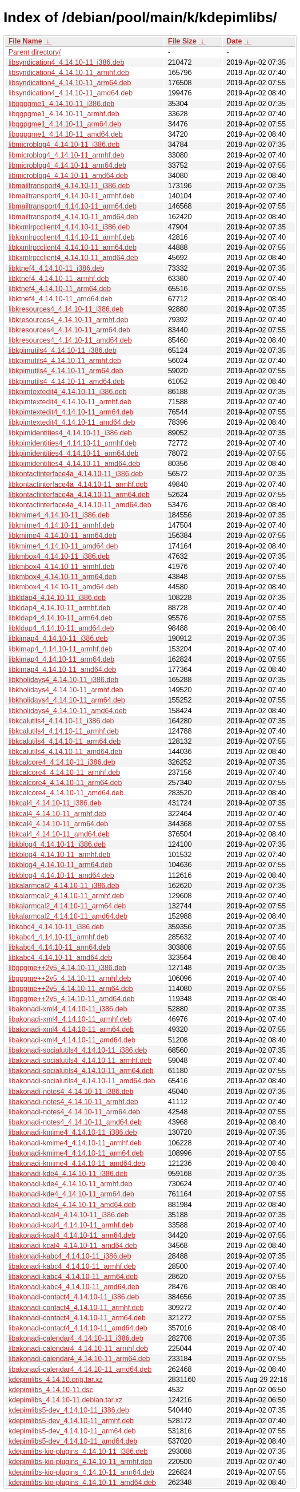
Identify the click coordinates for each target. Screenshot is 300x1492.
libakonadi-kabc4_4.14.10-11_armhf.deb (72, 1266)
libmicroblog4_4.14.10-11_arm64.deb (67, 165)
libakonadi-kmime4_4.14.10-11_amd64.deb (76, 1163)
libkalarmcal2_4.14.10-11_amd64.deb (68, 916)
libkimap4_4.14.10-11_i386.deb (58, 638)
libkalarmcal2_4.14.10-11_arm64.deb (67, 906)
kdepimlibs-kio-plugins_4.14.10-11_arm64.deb (81, 1472)
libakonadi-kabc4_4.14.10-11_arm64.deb (73, 1276)
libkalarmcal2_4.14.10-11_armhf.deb (66, 896)
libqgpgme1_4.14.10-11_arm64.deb (64, 124)
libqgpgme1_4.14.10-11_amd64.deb (65, 134)
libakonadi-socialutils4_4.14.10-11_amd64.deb (81, 1081)
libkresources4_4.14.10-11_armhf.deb (68, 320)
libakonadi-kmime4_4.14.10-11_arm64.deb (76, 1153)
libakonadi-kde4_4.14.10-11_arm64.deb (71, 1194)
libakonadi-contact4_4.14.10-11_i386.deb (73, 1297)
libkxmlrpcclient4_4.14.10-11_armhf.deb (71, 237)
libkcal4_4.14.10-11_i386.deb (54, 803)
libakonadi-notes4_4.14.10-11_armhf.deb (73, 1101)
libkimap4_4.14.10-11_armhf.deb (60, 649)
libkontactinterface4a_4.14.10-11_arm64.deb (79, 494)
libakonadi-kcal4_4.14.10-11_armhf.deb (70, 1225)
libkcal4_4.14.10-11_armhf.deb (57, 813)
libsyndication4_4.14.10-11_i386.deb (66, 62)
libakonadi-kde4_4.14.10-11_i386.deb (68, 1173)
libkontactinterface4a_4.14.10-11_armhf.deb (78, 484)
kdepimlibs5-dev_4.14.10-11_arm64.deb (72, 1431)
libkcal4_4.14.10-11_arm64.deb (58, 824)
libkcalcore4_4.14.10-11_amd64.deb (66, 793)
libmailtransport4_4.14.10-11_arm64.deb (72, 206)
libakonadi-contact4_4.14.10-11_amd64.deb (77, 1328)
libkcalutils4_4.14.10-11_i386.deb (61, 721)
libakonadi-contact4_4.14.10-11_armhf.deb (76, 1307)
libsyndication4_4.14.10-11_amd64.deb (70, 93)
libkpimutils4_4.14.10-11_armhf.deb (64, 360)
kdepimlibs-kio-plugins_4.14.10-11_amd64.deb (82, 1482)
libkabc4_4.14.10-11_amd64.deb (60, 957)
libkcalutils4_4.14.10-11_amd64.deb (65, 751)
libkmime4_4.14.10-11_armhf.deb (61, 525)
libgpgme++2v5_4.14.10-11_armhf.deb (69, 978)
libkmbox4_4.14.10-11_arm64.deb (62, 576)
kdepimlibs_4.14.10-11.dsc (50, 1389)
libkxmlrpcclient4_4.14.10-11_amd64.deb (73, 257)
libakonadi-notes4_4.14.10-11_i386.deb (70, 1091)
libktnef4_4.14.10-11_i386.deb (56, 268)
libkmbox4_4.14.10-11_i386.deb (59, 556)
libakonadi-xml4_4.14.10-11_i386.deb (67, 1009)
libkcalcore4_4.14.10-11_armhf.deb (64, 772)
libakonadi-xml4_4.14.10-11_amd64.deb (72, 1040)
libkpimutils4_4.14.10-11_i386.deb (62, 350)
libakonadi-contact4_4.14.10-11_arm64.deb (77, 1318)
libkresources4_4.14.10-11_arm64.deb (69, 330)
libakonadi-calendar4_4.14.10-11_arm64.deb (79, 1358)
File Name (25, 41)
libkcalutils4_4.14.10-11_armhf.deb (63, 731)
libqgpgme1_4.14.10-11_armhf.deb (63, 114)
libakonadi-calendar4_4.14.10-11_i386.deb (75, 1338)
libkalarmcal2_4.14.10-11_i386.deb (63, 885)
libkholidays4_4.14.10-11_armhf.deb (65, 690)
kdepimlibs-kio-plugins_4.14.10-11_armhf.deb (80, 1461)
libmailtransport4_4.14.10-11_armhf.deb (71, 196)
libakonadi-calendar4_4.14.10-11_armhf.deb (78, 1348)
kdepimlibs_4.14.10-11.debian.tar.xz (65, 1400)
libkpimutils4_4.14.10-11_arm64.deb (65, 371)
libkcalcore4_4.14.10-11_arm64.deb (65, 782)
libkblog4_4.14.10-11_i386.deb (57, 844)
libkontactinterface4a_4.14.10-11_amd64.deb (79, 505)
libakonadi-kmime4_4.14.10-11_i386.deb (72, 1132)
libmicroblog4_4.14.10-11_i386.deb (64, 144)
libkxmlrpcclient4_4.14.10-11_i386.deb (69, 227)
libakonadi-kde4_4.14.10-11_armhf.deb (70, 1184)
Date (234, 41)
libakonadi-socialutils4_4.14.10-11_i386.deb (77, 1050)
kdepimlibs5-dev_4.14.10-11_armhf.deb (71, 1421)
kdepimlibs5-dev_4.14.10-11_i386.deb (68, 1410)
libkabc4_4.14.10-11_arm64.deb (59, 947)
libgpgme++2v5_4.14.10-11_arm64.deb (70, 988)
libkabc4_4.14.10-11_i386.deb (56, 927)
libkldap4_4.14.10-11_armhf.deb (59, 608)
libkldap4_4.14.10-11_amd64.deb (61, 628)
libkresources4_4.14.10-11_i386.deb (66, 309)
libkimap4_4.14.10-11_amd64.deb (62, 669)
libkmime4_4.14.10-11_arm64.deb (62, 535)
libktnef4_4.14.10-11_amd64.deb (60, 299)
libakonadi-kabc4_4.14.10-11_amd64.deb (73, 1287)
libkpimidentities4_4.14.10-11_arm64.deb (73, 453)
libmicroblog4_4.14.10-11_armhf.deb (66, 155)
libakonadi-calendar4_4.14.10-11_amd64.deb (80, 1369)
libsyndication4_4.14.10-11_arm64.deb (69, 83)
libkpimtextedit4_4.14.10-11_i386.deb (67, 391)
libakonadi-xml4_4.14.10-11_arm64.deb (71, 1029)
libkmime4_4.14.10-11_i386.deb (59, 515)
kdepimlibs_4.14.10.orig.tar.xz (55, 1379)
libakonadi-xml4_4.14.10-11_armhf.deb (70, 1019)
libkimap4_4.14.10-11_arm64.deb (61, 659)
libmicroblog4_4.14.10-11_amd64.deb (68, 175)
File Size (182, 41)
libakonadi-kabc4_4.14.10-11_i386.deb (69, 1256)
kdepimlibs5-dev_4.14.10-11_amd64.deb (72, 1441)
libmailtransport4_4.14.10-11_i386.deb (69, 185)
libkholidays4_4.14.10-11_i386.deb (63, 679)
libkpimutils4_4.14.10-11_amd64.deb (66, 381)
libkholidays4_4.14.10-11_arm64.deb (66, 700)
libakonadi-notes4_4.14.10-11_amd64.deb (75, 1122)
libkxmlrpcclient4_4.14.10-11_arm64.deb (72, 247)
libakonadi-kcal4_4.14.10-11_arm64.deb (72, 1235)
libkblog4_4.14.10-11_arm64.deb (60, 864)
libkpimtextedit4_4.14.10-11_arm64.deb (70, 412)
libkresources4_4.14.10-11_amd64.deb (70, 340)
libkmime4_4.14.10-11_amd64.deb (63, 546)
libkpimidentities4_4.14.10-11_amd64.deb (74, 463)
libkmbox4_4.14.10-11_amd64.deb (63, 587)
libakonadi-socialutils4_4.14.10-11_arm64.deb (80, 1070)
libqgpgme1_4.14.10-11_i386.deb (61, 103)
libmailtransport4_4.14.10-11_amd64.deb (73, 217)
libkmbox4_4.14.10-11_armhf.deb (61, 566)
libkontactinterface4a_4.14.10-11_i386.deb (75, 474)
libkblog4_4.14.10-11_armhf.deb (59, 854)
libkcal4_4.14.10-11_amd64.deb (59, 834)
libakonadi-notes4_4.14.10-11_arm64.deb (74, 1112)
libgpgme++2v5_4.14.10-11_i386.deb (67, 967)
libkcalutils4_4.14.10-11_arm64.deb (64, 741)
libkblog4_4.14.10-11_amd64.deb (61, 875)
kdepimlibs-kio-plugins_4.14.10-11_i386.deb (78, 1451)
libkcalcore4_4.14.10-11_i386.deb (61, 762)
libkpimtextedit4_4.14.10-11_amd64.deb (71, 422)
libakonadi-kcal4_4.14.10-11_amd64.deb (72, 1245)
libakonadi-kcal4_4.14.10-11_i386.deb (68, 1215)
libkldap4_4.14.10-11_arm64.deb (60, 618)
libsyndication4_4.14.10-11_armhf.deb (68, 72)
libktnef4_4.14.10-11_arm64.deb (59, 288)
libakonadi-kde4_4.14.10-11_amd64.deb (72, 1204)
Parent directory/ (34, 52)
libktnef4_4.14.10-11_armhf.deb (58, 278)
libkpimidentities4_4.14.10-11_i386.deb (70, 433)
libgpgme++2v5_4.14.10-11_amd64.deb (71, 999)
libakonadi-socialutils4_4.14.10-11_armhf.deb (80, 1060)
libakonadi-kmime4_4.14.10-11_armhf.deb (75, 1143)
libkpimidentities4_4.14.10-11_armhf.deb (72, 443)
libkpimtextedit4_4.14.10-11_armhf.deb (70, 402)
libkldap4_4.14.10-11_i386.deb (57, 597)
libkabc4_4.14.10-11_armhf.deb (58, 937)
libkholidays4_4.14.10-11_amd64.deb (67, 710)
